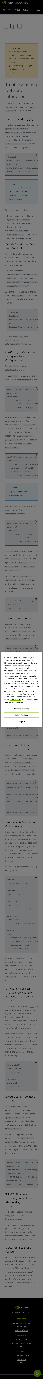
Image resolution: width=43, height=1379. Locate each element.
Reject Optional (21, 715)
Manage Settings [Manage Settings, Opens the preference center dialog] (21, 709)
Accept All (21, 721)
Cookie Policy (29, 684)
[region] (21, 689)
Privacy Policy (15, 699)
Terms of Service (29, 694)
